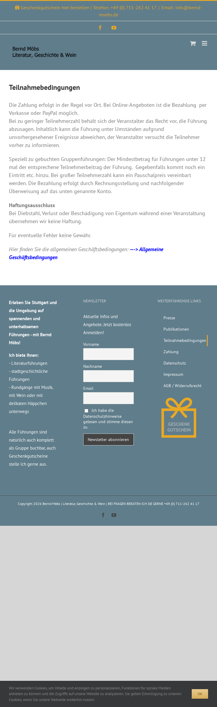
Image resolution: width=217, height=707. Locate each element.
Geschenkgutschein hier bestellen (56, 7)
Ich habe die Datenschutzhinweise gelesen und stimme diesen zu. (108, 419)
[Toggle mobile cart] (193, 43)
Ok (200, 694)
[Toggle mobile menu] (205, 43)
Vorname (91, 344)
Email (88, 388)
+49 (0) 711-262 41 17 (134, 7)
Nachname (92, 366)
